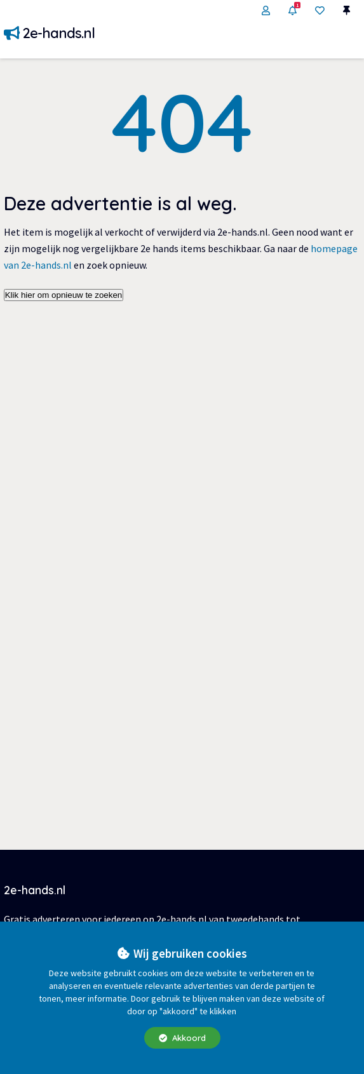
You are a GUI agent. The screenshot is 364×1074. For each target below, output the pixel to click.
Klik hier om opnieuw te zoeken (63, 295)
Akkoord (182, 1038)
